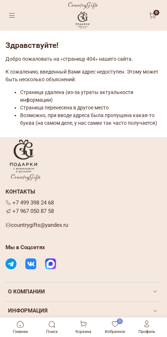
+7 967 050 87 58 (29, 211)
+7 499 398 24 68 (29, 202)
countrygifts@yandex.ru (36, 225)
